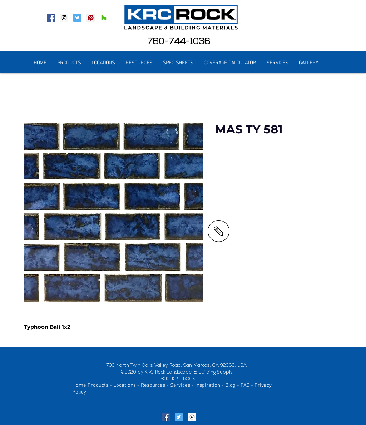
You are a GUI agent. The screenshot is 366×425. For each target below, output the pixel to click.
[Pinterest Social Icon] (90, 18)
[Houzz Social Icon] (104, 18)
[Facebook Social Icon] (51, 18)
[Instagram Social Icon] (64, 18)
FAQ (245, 385)
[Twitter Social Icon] (77, 18)
